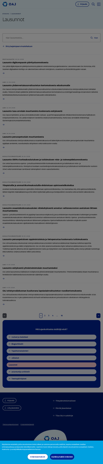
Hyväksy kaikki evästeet (62, 457)
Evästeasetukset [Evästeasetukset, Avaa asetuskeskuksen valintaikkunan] (37, 457)
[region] (51, 452)
